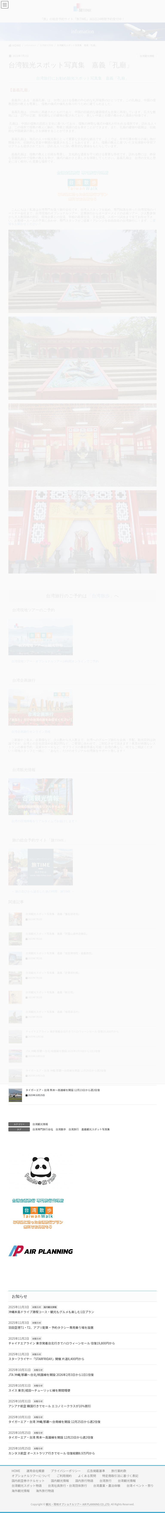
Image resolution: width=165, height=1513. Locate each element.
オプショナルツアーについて (31, 1476)
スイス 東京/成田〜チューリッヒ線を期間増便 (39, 1390)
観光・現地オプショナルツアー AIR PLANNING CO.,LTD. (78, 1504)
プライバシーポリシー (66, 1471)
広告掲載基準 (96, 1471)
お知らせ (36, 1307)
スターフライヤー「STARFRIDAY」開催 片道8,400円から (46, 1359)
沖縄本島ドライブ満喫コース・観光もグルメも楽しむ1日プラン (51, 1312)
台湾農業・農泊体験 (106, 1485)
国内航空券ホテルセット (28, 1480)
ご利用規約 (64, 1476)
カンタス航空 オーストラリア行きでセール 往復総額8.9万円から (51, 1453)
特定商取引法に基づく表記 (120, 1476)
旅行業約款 (118, 1471)
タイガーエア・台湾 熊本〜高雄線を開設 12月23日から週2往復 (63, 1090)
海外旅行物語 (45, 1491)
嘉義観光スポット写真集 (95, 1129)
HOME (16, 1471)
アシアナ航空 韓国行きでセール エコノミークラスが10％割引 (49, 1406)
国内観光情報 (50, 1307)
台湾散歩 (61, 1129)
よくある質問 (87, 1476)
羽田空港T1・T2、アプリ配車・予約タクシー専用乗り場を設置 (50, 1327)
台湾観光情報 (40, 1124)
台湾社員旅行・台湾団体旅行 (67, 1485)
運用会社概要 (35, 1471)
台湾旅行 (74, 1129)
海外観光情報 (21, 1491)
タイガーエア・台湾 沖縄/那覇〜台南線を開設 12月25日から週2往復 (54, 1421)
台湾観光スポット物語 (27, 1485)
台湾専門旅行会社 (42, 1129)
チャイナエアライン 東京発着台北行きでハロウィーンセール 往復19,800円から (61, 1343)
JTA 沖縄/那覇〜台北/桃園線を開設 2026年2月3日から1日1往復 (51, 1375)
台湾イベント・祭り (140, 1485)
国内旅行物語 (84, 1480)
